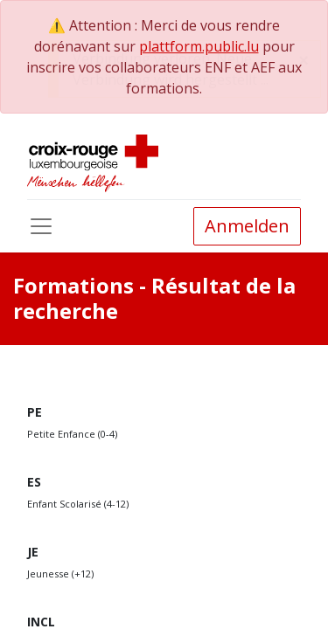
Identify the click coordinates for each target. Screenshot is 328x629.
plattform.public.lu (199, 46)
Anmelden (247, 226)
